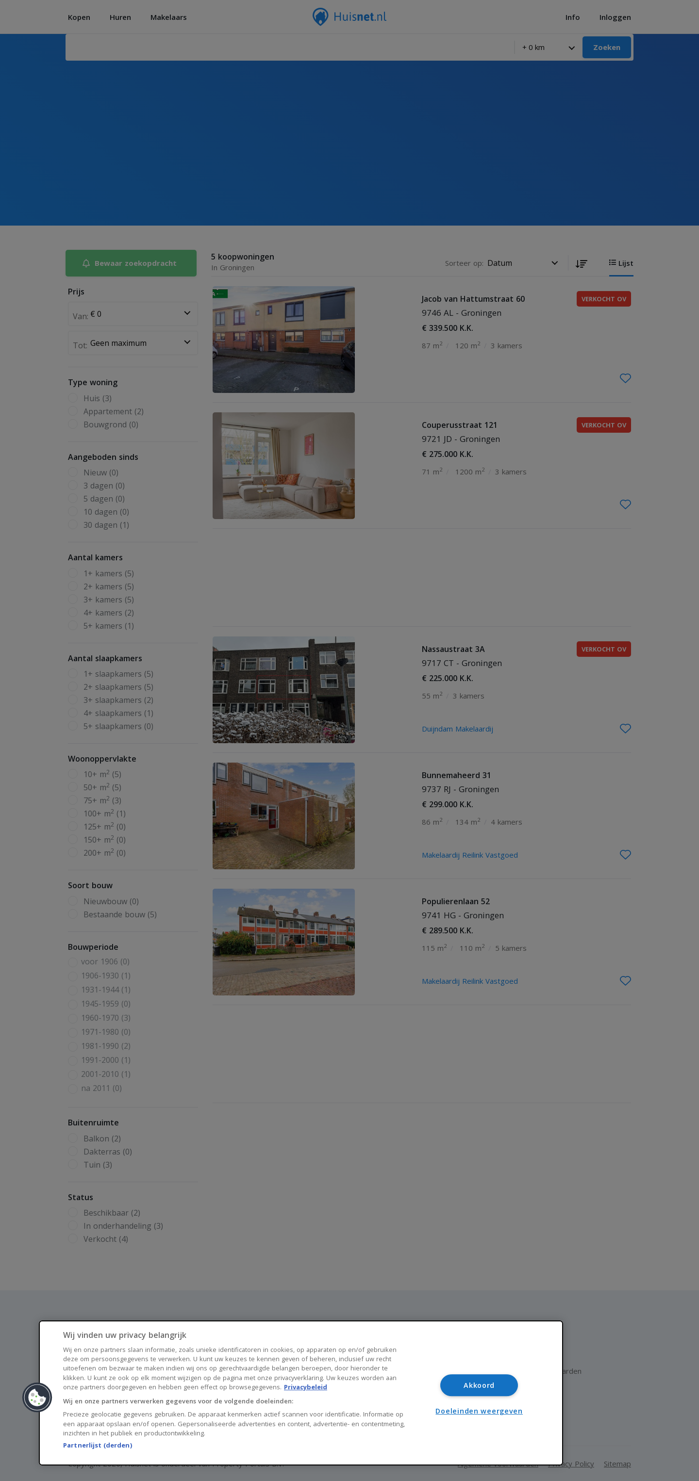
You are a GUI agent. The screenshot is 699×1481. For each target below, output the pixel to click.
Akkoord (479, 1385)
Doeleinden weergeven (478, 1411)
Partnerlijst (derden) (97, 1445)
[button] (37, 1397)
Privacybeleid (305, 1387)
